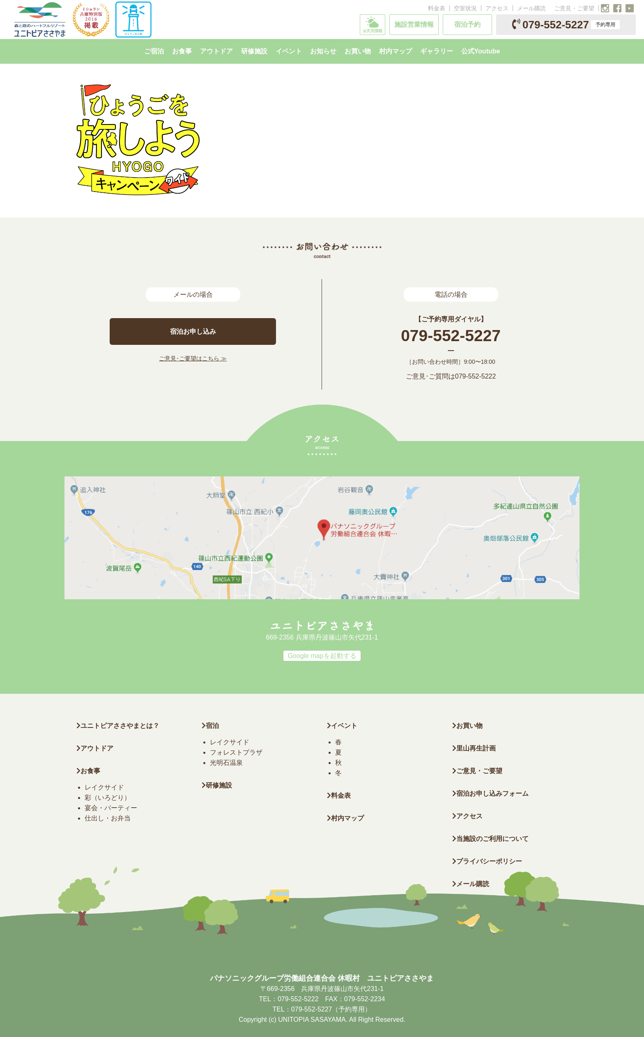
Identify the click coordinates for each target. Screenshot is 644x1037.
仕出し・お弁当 (108, 818)
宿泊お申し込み (193, 331)
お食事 (88, 770)
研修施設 (217, 785)
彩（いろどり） (108, 797)
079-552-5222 (475, 376)
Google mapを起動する (322, 655)
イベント (342, 725)
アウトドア (96, 748)
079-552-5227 (566, 24)
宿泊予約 (467, 24)
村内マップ (345, 818)
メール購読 (531, 8)
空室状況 (465, 8)
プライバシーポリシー (487, 861)
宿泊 (210, 725)
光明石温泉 (226, 762)
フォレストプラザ (236, 752)
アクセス (496, 8)
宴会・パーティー (111, 807)
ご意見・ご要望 (574, 8)
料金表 (436, 8)
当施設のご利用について (490, 838)
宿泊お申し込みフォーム (490, 793)
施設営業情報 (414, 24)
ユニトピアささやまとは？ (117, 725)
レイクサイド (104, 787)
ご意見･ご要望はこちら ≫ (193, 358)
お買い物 (467, 725)
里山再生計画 (474, 748)
